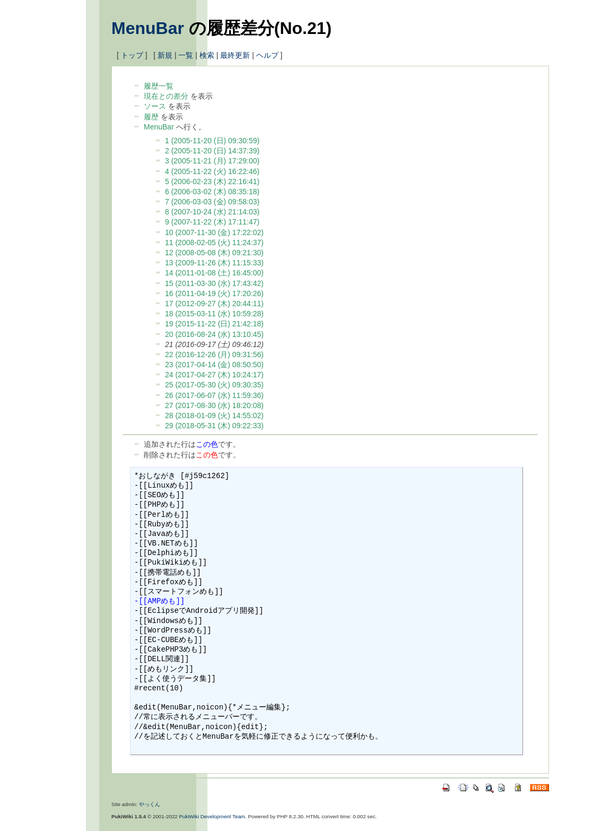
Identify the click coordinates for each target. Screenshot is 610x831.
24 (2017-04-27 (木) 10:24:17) (214, 374)
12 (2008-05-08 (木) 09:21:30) (214, 252)
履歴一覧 (158, 86)
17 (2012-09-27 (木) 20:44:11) (214, 303)
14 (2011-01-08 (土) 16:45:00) (214, 273)
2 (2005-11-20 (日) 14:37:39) (212, 150)
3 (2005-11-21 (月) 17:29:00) (212, 161)
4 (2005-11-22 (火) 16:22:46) (212, 171)
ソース (155, 106)
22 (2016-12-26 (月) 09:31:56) (214, 354)
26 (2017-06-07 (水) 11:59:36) (214, 395)
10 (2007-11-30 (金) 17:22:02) (214, 232)
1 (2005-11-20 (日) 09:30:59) (212, 140)
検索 (206, 55)
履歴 (151, 116)
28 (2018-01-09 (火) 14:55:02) (214, 415)
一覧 (185, 55)
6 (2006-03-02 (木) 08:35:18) (212, 191)
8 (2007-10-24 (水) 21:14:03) (212, 211)
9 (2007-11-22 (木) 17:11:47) (212, 222)
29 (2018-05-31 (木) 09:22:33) (214, 425)
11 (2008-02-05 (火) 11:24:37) (214, 242)
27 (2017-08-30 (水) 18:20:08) (214, 405)
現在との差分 (166, 96)
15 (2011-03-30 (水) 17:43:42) (214, 283)
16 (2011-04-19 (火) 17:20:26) (214, 293)
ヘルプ (267, 55)
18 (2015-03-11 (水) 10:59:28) (214, 313)
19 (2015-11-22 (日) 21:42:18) (214, 323)
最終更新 (235, 55)
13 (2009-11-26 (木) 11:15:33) (214, 262)
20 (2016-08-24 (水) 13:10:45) (214, 334)
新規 (165, 55)
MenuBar (147, 28)
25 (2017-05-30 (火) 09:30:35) (214, 384)
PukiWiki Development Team (212, 816)
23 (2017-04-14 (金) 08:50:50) (214, 364)
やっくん (149, 804)
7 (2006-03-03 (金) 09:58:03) (212, 201)
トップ (132, 55)
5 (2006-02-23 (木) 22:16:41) (212, 181)
